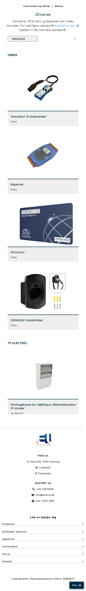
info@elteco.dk (43, 495)
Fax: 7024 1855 (43, 500)
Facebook (43, 473)
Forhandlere (10, 546)
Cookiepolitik (19, 578)
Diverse (59, 6)
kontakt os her (65, 25)
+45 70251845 (43, 489)
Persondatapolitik (41, 578)
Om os (6, 554)
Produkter (8, 524)
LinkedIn (43, 467)
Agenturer (8, 539)
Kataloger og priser (14, 531)
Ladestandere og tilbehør (36, 6)
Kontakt (7, 561)
